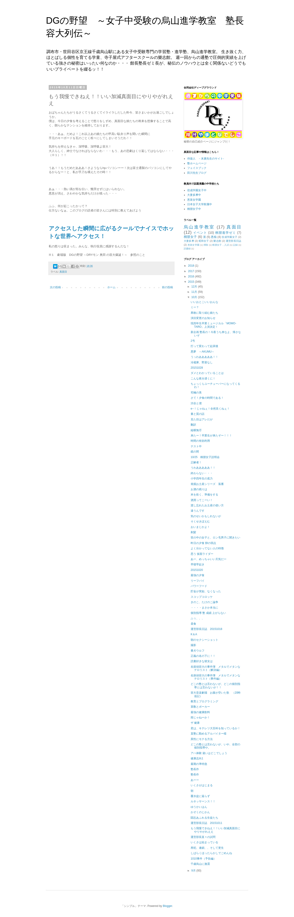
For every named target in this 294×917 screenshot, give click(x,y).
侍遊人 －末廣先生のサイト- (205, 158)
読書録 (187, 248)
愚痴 (214, 237)
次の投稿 (55, 287)
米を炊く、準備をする (204, 494)
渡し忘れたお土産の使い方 (207, 505)
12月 (194, 286)
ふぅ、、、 (197, 618)
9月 (193, 870)
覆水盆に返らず (200, 796)
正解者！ (196, 462)
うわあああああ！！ (203, 467)
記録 (235, 245)
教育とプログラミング (204, 701)
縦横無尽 (196, 430)
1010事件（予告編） (203, 858)
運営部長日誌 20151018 (206, 629)
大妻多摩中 (194, 194)
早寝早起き (197, 564)
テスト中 (196, 446)
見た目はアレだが (202, 419)
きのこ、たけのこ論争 (204, 602)
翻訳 (193, 424)
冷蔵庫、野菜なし (202, 362)
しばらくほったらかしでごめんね (211, 853)
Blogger (167, 906)
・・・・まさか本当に (204, 607)
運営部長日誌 (233, 240)
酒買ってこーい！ (202, 500)
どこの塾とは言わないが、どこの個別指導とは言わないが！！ (215, 685)
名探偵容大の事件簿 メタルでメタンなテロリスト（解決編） (215, 668)
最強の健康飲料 (200, 712)
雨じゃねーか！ (200, 717)
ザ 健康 (195, 722)
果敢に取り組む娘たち (204, 312)
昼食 (193, 623)
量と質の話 (197, 414)
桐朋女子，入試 (220, 245)
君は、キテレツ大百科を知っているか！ (215, 728)
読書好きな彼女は (202, 661)
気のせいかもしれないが (206, 516)
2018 (191, 265)
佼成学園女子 (229, 237)
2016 (191, 276)
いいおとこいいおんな (204, 302)
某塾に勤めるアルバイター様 (208, 733)
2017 (191, 271)
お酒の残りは (199, 489)
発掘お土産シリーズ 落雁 (207, 484)
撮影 (193, 645)
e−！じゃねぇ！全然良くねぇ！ (210, 408)
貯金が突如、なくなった (206, 591)
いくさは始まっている (204, 842)
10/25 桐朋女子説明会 (205, 457)
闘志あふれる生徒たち (204, 817)
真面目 (63, 271)
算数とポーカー (200, 706)
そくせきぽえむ (200, 521)
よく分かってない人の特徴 (207, 548)
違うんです (197, 510)
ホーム (111, 287)
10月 (194, 297)
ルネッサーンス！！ (203, 801)
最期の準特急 (199, 764)
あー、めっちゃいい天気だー (208, 559)
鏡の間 (195, 451)
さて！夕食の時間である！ (207, 397)
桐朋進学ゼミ (225, 232)
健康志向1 (197, 758)
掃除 (206, 245)
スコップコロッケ (202, 596)
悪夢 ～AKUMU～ (202, 351)
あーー (195, 780)
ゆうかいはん (199, 807)
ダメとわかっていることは (207, 373)
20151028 (197, 367)
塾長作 (195, 769)
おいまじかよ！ (200, 527)
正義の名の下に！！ (203, 656)
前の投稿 (167, 287)
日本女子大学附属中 (199, 204)
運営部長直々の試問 (203, 837)
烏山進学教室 (199, 227)
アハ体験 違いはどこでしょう (209, 753)
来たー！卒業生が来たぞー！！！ (211, 435)
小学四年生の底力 (202, 478)
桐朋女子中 (194, 209)
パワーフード (199, 586)
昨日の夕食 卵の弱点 (203, 543)
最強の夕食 (197, 575)
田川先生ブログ (196, 172)
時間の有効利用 (200, 440)
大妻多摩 (189, 240)
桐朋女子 (190, 237)
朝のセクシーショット (204, 639)
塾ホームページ (196, 163)
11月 (194, 291)
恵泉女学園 (194, 199)
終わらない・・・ (202, 473)
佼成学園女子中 (196, 190)
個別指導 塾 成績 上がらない (208, 613)
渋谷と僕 (196, 403)
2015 (191, 281)
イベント (200, 232)
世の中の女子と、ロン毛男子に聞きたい (215, 537)
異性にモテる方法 (202, 739)
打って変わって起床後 (204, 346)
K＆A (194, 634)
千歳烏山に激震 (200, 864)
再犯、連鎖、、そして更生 (207, 847)
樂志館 (217, 240)
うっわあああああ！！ (204, 357)
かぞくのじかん (200, 812)
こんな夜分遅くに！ (203, 378)
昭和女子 (204, 240)
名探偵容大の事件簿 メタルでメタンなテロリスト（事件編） (215, 677)
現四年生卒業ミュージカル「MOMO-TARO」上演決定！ (213, 325)
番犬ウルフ (197, 650)
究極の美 (196, 392)
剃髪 (193, 532)
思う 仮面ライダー (202, 553)
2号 (193, 340)
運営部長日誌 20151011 (206, 823)
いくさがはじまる (202, 785)
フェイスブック (196, 168)
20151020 (197, 570)
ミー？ (195, 307)
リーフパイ (197, 580)
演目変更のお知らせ (203, 318)
